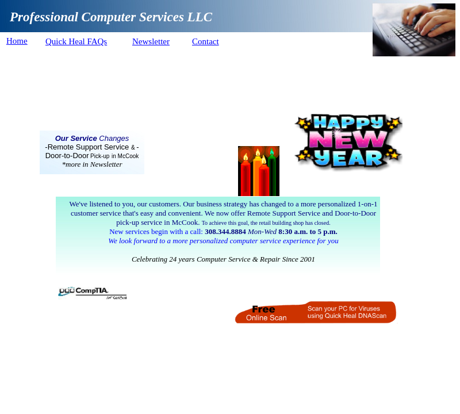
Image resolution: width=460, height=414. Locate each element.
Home (17, 40)
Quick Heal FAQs (76, 41)
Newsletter (151, 41)
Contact (205, 41)
